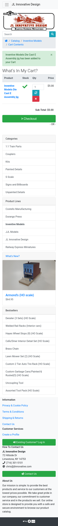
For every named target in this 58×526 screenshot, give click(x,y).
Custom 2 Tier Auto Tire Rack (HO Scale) (28, 363)
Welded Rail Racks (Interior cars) (23, 325)
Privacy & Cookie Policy (15, 405)
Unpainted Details (15, 192)
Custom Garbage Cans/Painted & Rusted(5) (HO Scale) (24, 373)
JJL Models (12, 231)
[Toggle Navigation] (6, 5)
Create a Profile (10, 434)
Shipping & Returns (12, 417)
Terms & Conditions (13, 411)
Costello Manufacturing (18, 209)
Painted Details (14, 169)
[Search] (25, 34)
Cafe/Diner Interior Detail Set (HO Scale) (27, 341)
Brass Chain (12, 348)
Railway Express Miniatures (21, 247)
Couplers (10, 154)
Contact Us (8, 424)
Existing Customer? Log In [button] (29, 442)
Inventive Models (32, 40)
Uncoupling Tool (14, 382)
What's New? (13, 256)
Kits (8, 161)
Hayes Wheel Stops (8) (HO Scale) (24, 333)
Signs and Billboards (17, 184)
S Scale (10, 176)
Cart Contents (16, 44)
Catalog (15, 40)
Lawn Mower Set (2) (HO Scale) (23, 356)
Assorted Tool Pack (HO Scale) (22, 390)
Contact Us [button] (29, 473)
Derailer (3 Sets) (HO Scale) (21, 318)
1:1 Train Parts (13, 146)
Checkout (29, 119)
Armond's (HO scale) (20, 295)
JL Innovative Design (26, 4)
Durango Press (14, 216)
